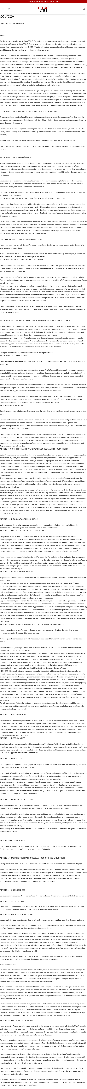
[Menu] (6, 9)
